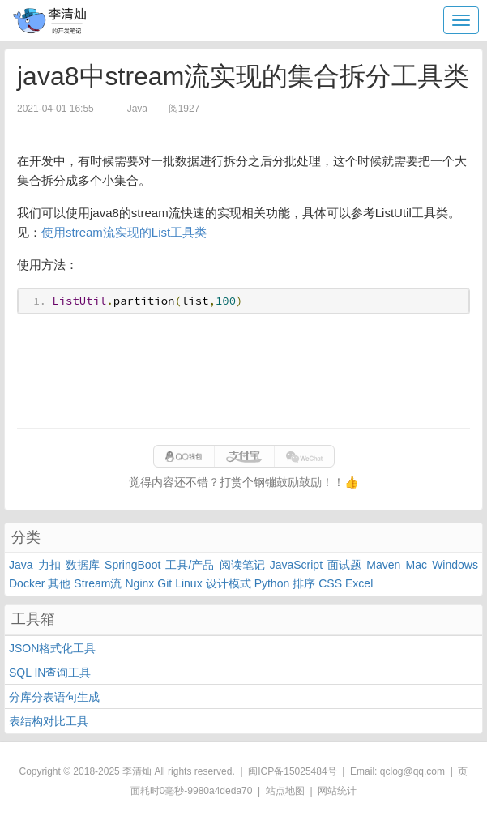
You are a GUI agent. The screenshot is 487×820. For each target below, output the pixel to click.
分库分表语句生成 (54, 696)
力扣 (49, 564)
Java (21, 564)
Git (164, 583)
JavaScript (296, 564)
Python (272, 583)
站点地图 (285, 791)
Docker (27, 583)
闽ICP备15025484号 (292, 771)
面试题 (344, 564)
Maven (383, 564)
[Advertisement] (243, 371)
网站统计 (337, 791)
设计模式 (228, 583)
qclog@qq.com (412, 771)
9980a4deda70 (219, 791)
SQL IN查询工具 (50, 672)
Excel (359, 583)
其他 (59, 583)
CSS (330, 583)
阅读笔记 (242, 564)
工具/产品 (189, 564)
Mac (416, 564)
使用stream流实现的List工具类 (124, 232)
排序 (304, 583)
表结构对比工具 (48, 721)
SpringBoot (132, 564)
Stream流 (98, 583)
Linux (188, 583)
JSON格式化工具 (52, 648)
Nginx (139, 583)
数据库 (83, 564)
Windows (455, 564)
